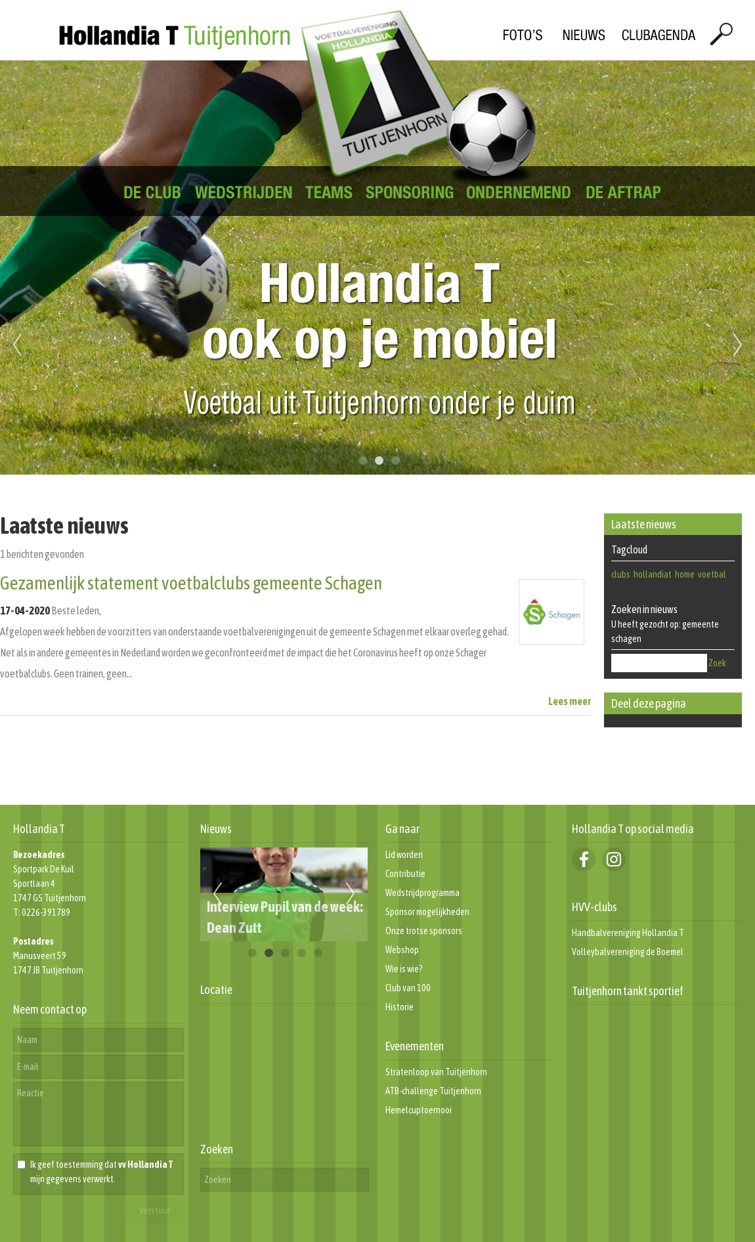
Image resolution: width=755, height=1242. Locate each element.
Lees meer (569, 701)
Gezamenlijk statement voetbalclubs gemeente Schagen (191, 582)
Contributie (405, 873)
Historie (399, 1007)
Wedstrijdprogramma (422, 893)
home (685, 574)
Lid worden (404, 854)
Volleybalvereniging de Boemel (627, 952)
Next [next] (737, 345)
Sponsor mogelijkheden (427, 912)
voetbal (712, 574)
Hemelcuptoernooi (418, 1110)
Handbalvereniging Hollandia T (628, 933)
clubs (620, 574)
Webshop (402, 950)
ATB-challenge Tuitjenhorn (433, 1091)
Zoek (717, 663)
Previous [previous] (17, 345)
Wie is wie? (404, 969)
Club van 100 (408, 988)
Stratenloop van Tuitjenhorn (436, 1072)
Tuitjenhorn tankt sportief (627, 991)
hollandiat (653, 574)
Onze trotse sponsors (423, 931)
